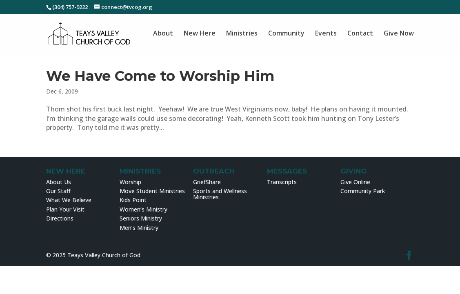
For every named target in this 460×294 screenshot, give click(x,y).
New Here (200, 34)
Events (326, 34)
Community (286, 34)
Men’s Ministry (139, 228)
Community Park (362, 191)
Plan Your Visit (65, 209)
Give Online (355, 182)
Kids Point (133, 200)
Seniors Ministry (141, 218)
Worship (130, 182)
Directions (59, 218)
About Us (58, 182)
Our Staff (58, 191)
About (163, 34)
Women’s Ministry (143, 209)
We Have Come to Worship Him (160, 76)
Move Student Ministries (152, 191)
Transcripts (282, 182)
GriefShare (207, 182)
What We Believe (68, 200)
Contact (360, 34)
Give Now (399, 34)
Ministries (242, 34)
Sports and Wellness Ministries (220, 194)
